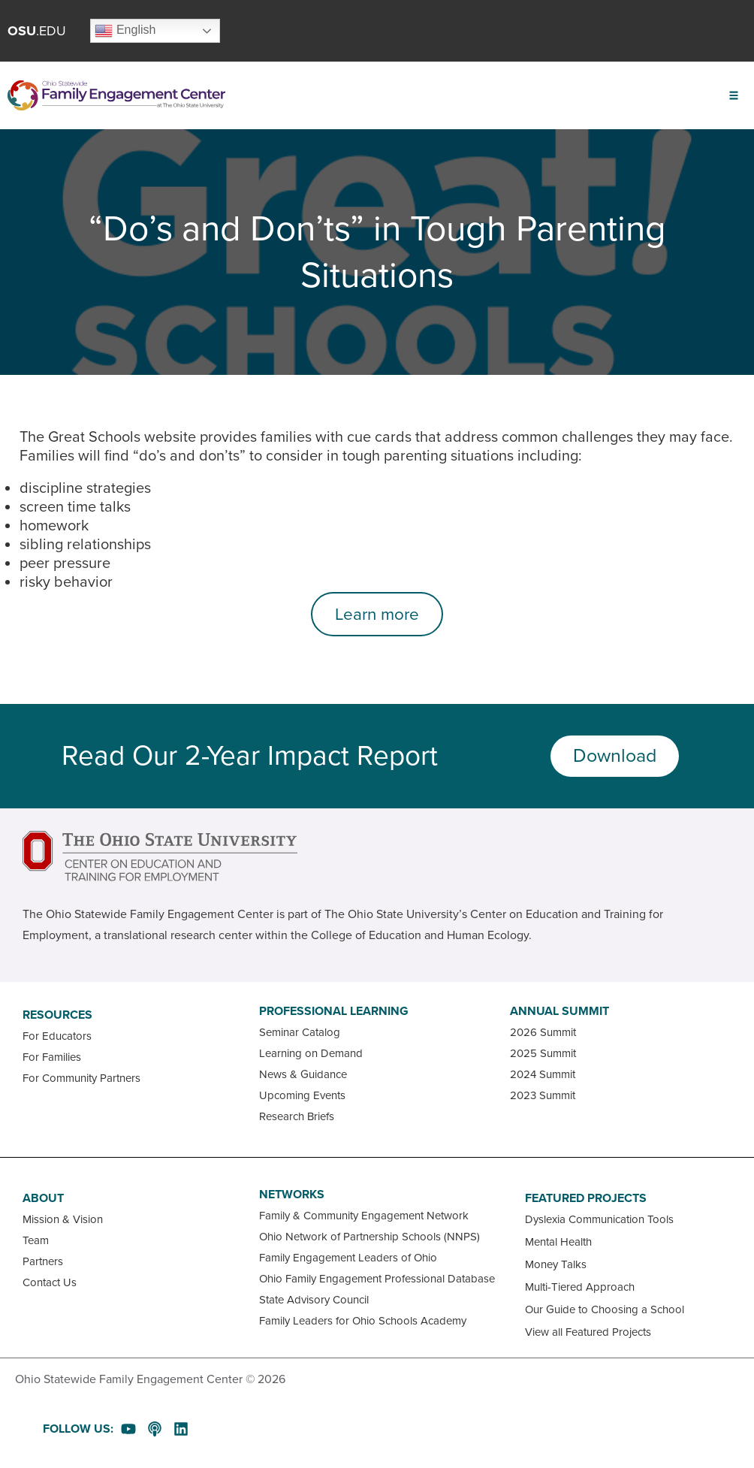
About (43, 1198)
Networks (291, 1194)
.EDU (37, 31)
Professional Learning (334, 1011)
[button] (733, 96)
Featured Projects (586, 1198)
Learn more (377, 614)
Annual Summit (559, 1011)
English (125, 31)
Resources (57, 1014)
